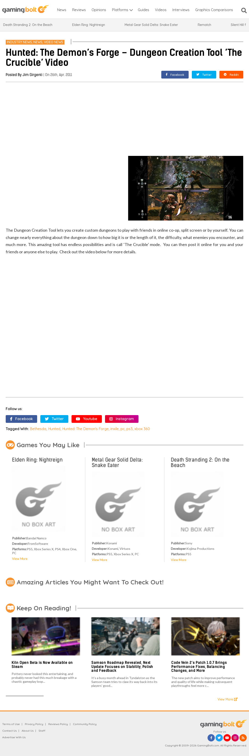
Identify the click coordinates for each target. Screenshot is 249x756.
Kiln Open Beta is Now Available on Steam (42, 664)
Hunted (54, 428)
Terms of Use (11, 724)
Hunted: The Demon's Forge (85, 428)
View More (20, 559)
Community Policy (85, 724)
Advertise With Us (14, 737)
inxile (114, 428)
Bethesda (38, 428)
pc (123, 428)
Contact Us (9, 730)
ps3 (129, 428)
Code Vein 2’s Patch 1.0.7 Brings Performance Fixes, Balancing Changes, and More (199, 666)
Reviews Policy (58, 724)
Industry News (19, 42)
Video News (53, 42)
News (37, 42)
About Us (27, 730)
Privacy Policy (34, 724)
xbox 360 (142, 428)
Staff (42, 730)
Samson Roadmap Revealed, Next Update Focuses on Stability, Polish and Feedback (122, 666)
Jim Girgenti (32, 75)
